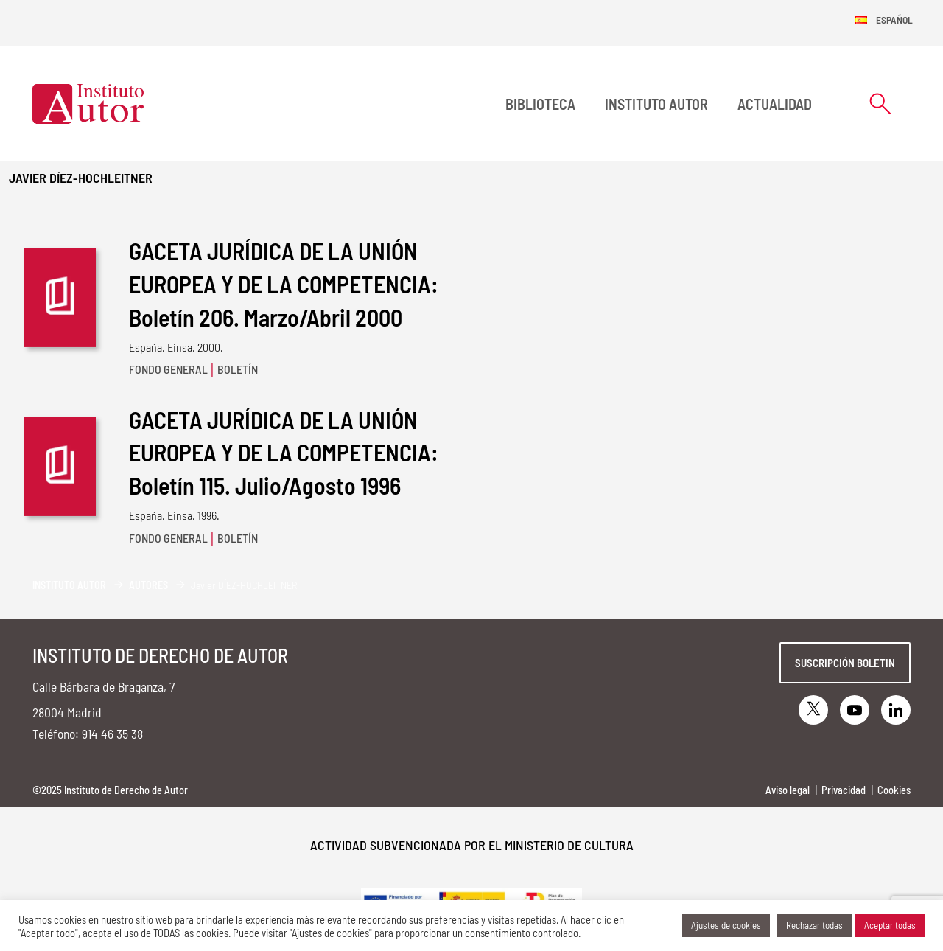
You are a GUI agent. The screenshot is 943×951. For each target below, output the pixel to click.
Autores (148, 585)
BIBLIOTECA (540, 104)
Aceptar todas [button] (890, 925)
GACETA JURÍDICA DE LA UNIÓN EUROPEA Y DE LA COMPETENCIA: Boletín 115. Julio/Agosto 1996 (283, 452)
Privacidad (843, 790)
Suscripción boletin (845, 662)
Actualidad (774, 104)
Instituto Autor (656, 104)
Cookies (894, 790)
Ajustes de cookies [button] (726, 925)
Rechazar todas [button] (814, 925)
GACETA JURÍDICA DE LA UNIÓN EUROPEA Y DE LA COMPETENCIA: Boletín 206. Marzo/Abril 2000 (283, 284)
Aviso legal (787, 790)
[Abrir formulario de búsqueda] (880, 103)
